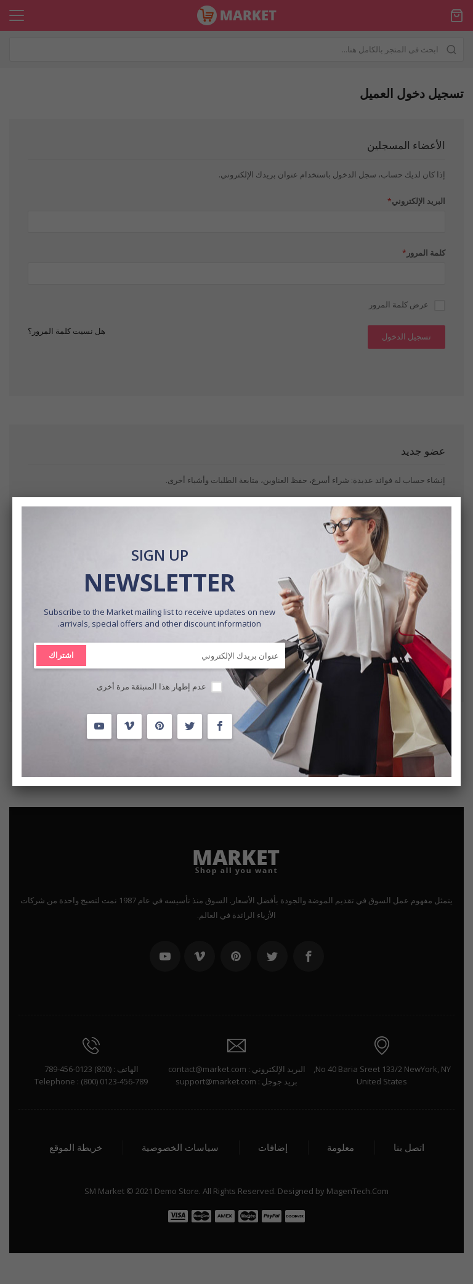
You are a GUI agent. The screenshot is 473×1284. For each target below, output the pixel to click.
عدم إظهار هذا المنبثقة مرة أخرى (151, 686)
